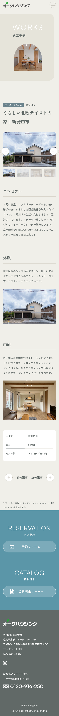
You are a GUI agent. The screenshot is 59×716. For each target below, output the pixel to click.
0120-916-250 (26, 686)
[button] (5, 146)
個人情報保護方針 (29, 705)
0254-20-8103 (15, 649)
